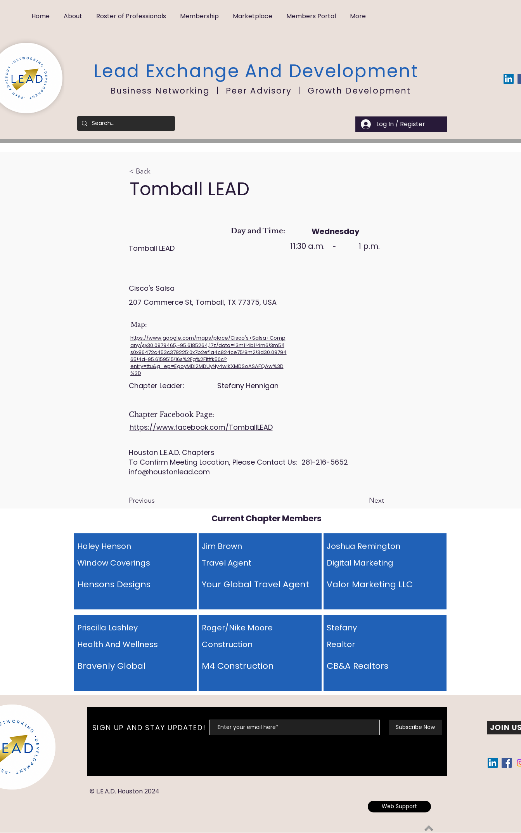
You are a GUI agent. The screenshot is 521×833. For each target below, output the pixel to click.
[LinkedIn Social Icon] (509, 79)
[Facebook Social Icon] (507, 763)
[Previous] (154, 500)
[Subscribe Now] (415, 727)
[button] (73, 12)
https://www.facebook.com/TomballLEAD (201, 427)
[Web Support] (399, 806)
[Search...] (125, 123)
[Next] (364, 500)
